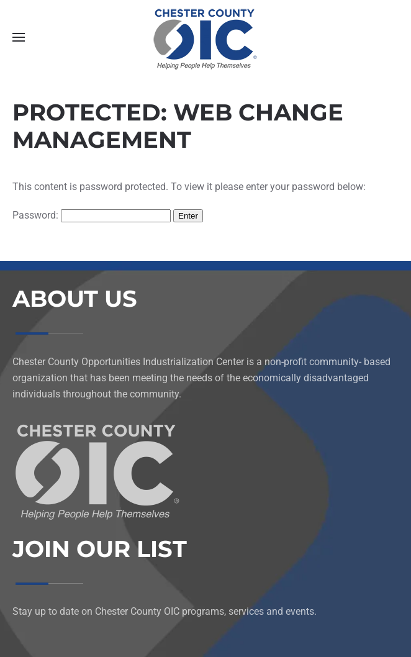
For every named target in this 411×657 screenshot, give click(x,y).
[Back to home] (205, 37)
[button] (18, 37)
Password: (91, 215)
